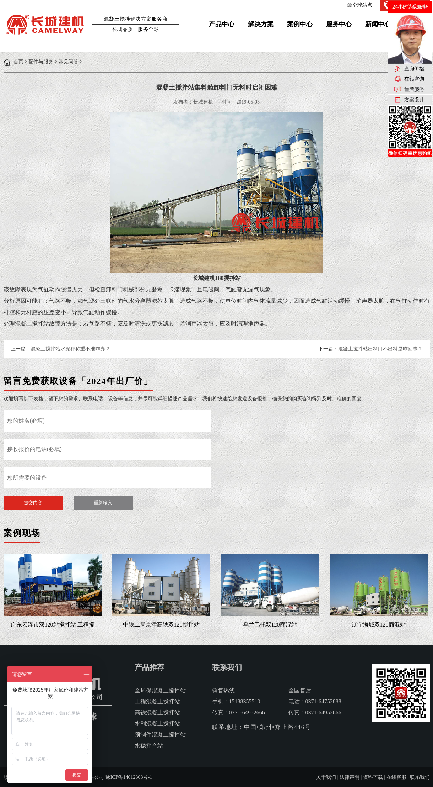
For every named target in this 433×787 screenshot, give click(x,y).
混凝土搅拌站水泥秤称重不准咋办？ (70, 349)
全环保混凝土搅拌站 (160, 690)
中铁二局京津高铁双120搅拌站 (161, 625)
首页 (18, 61)
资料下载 (373, 777)
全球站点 (362, 5)
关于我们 (326, 777)
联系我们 (420, 777)
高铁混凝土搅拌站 (157, 712)
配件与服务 (40, 61)
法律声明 (349, 777)
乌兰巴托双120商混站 (270, 625)
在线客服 (396, 777)
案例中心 (300, 24)
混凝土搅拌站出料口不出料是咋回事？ (380, 349)
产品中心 (221, 24)
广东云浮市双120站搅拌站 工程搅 (52, 625)
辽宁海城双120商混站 (379, 625)
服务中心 (339, 24)
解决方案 (261, 24)
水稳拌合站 (149, 746)
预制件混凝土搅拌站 (160, 734)
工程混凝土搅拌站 (157, 701)
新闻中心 (378, 24)
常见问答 (69, 61)
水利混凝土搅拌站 (157, 723)
